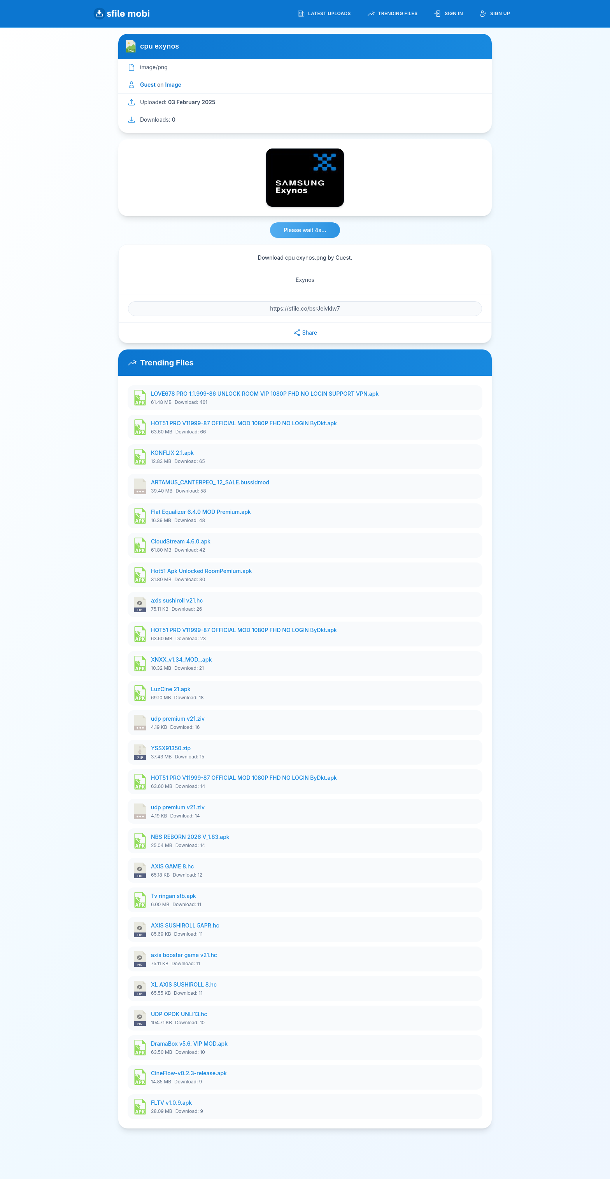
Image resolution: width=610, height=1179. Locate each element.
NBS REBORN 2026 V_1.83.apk (190, 836)
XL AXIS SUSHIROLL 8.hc (184, 984)
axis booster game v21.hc (184, 955)
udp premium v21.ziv (178, 718)
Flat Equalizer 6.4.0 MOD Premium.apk (201, 511)
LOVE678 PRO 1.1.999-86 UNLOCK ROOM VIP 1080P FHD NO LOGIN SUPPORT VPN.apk (265, 393)
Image (173, 84)
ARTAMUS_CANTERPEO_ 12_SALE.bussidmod (210, 482)
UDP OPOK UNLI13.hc (179, 1014)
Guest (148, 84)
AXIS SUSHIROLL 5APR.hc (185, 925)
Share (305, 333)
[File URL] (305, 308)
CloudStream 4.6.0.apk (180, 541)
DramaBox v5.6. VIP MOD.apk (189, 1043)
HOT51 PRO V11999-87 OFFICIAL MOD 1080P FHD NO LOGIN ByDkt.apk (244, 423)
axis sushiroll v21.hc (177, 600)
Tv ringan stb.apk (173, 896)
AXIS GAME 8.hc (172, 866)
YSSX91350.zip (171, 748)
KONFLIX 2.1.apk (172, 452)
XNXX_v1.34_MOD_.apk (181, 659)
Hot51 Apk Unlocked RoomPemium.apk (201, 571)
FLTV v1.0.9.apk (171, 1102)
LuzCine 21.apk (170, 689)
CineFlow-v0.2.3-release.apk (189, 1073)
